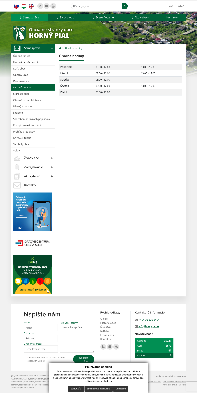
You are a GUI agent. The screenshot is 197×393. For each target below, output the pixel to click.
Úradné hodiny (22, 87)
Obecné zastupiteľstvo (27, 100)
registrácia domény (28, 384)
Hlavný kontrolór (23, 106)
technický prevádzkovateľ (22, 387)
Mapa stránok (17, 381)
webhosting (40, 381)
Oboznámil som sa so (46, 359)
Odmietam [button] (121, 388)
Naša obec (19, 68)
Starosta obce (21, 93)
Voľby (16, 150)
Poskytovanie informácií (27, 125)
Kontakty (172, 17)
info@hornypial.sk (149, 326)
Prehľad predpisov (24, 131)
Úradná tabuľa (21, 56)
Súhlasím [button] (76, 388)
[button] (29, 17)
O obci (104, 319)
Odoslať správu (83, 359)
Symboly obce (21, 144)
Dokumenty (21, 81)
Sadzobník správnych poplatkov (31, 119)
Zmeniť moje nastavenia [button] (98, 388)
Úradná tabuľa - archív (26, 62)
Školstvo (18, 112)
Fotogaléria (107, 335)
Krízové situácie (22, 138)
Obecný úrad (20, 75)
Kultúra (104, 331)
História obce (108, 323)
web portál (29, 381)
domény (14, 384)
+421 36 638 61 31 (149, 320)
